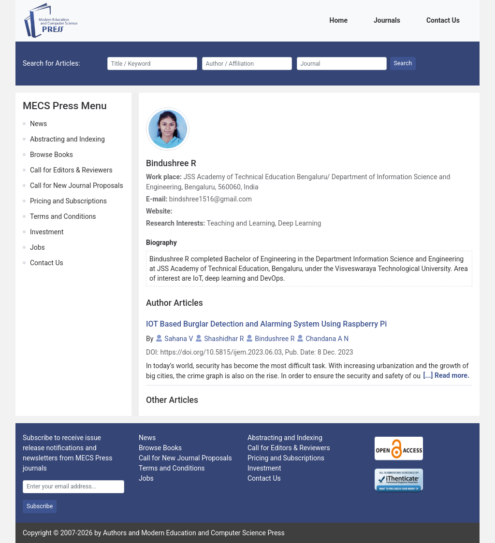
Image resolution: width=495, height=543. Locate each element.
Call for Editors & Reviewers (71, 170)
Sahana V (178, 339)
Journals (389, 19)
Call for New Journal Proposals (76, 185)
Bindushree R (274, 339)
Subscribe (40, 506)
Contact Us (444, 19)
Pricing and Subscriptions (68, 201)
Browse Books (51, 154)
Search (403, 63)
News (38, 124)
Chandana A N (327, 339)
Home (340, 19)
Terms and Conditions (63, 216)
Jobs (37, 247)
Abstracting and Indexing (67, 139)
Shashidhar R (224, 339)
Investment (46, 232)
